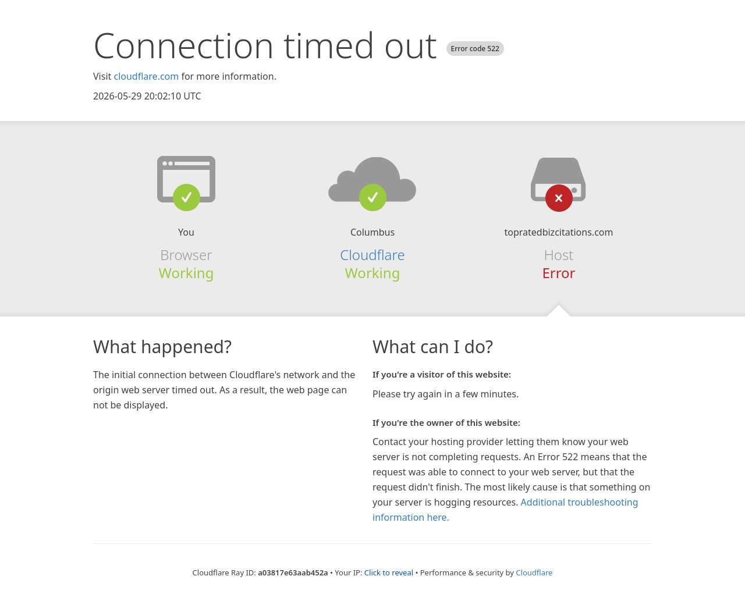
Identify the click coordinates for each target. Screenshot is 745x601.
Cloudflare (372, 254)
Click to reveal (388, 572)
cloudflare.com (146, 76)
